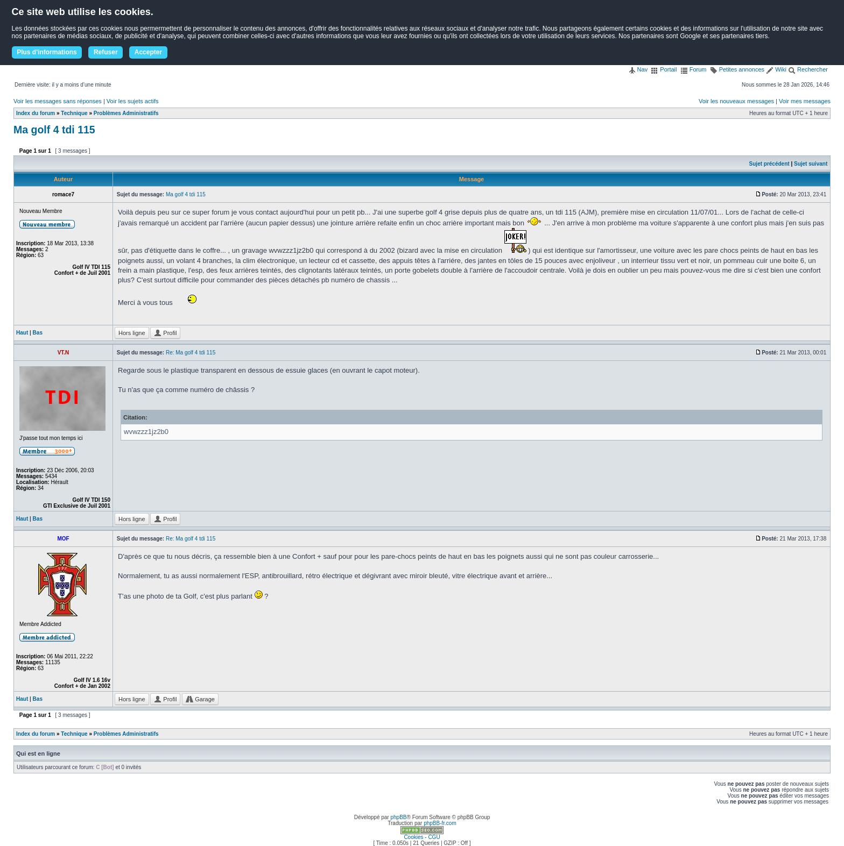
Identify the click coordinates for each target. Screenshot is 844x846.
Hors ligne (131, 333)
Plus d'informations (47, 52)
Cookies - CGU (422, 837)
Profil (165, 333)
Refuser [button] (106, 52)
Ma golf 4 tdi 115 (54, 130)
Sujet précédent (769, 164)
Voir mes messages (805, 101)
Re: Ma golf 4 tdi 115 (190, 353)
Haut (22, 333)
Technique (74, 113)
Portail (664, 69)
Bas (38, 333)
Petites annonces (737, 69)
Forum (693, 69)
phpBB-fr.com (440, 823)
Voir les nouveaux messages (736, 101)
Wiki (776, 69)
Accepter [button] (148, 52)
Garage (200, 699)
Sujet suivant (810, 164)
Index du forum (35, 113)
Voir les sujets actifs (133, 101)
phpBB (398, 817)
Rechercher (808, 69)
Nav (638, 69)
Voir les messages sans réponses (57, 101)
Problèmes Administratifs (126, 113)
